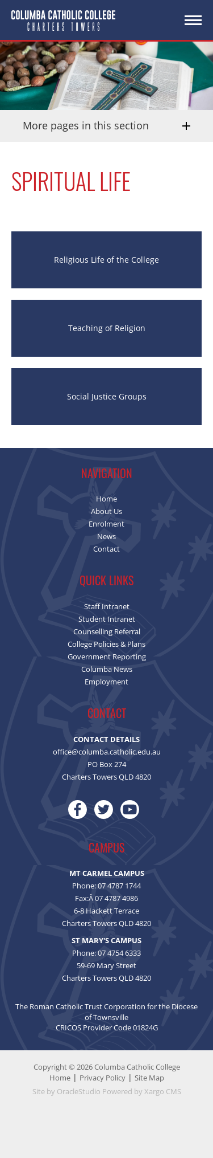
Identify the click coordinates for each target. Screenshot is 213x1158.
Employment (106, 681)
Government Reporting (107, 656)
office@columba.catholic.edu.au (107, 752)
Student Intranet (106, 619)
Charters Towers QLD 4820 (106, 923)
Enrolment (106, 524)
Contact (106, 549)
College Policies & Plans (106, 644)
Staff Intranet (107, 606)
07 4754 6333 (119, 953)
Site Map (149, 1078)
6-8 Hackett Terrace (106, 911)
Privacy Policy (103, 1078)
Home (106, 499)
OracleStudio (79, 1091)
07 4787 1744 (119, 885)
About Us (106, 511)
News (106, 536)
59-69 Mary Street (106, 965)
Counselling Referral (106, 631)
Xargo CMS (162, 1091)
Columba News (106, 669)
